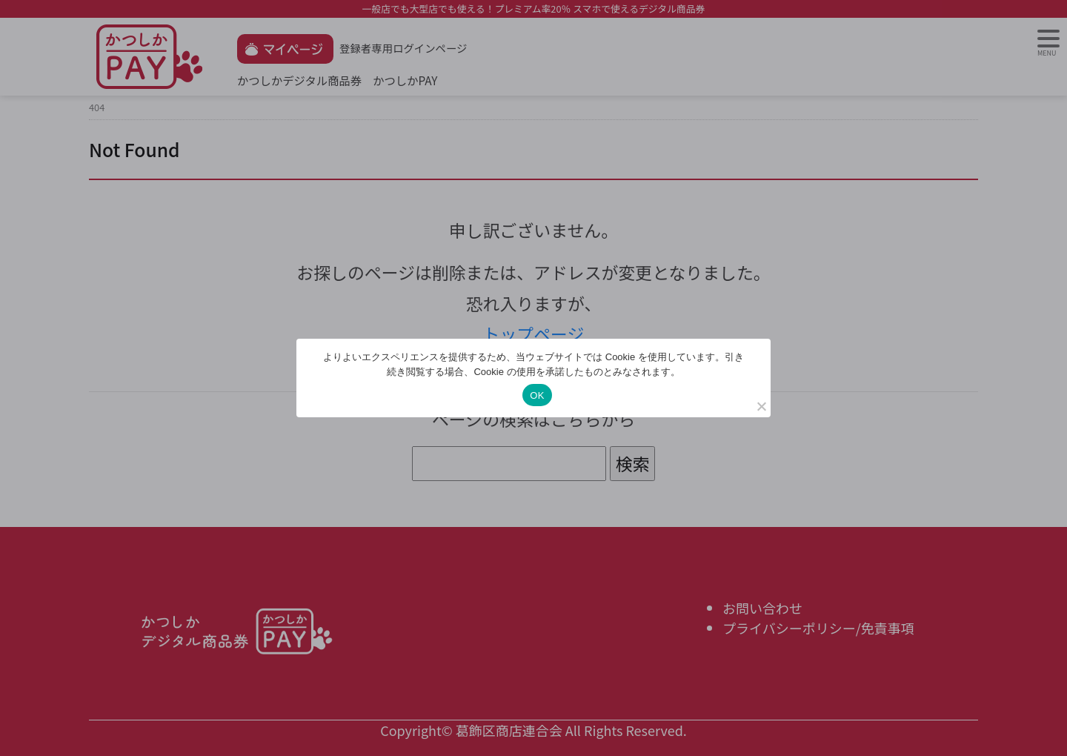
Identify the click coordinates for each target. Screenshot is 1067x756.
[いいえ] (761, 406)
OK (537, 395)
